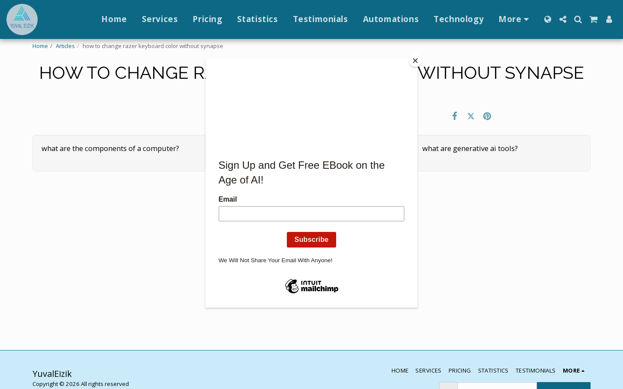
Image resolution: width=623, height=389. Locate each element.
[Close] (415, 60)
